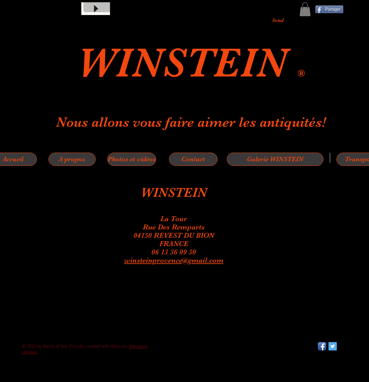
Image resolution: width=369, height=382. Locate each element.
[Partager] (329, 9)
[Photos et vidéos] (131, 159)
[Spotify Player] (196, 307)
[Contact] (193, 159)
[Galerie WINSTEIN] (275, 159)
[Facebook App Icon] (322, 346)
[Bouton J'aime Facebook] (38, 378)
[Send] (277, 20)
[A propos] (72, 159)
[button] (305, 9)
